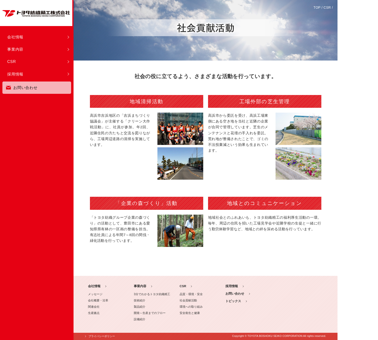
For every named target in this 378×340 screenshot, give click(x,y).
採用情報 (15, 74)
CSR (11, 62)
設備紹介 (139, 319)
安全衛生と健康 (190, 313)
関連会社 (94, 306)
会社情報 (15, 37)
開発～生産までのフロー (150, 313)
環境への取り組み (191, 306)
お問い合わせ (22, 86)
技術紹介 (139, 300)
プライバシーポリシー (101, 336)
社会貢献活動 (188, 300)
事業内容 (15, 49)
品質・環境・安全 (191, 294)
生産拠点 (94, 313)
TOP (316, 7)
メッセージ (95, 294)
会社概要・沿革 (98, 300)
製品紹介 (139, 306)
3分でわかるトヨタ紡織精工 (152, 294)
